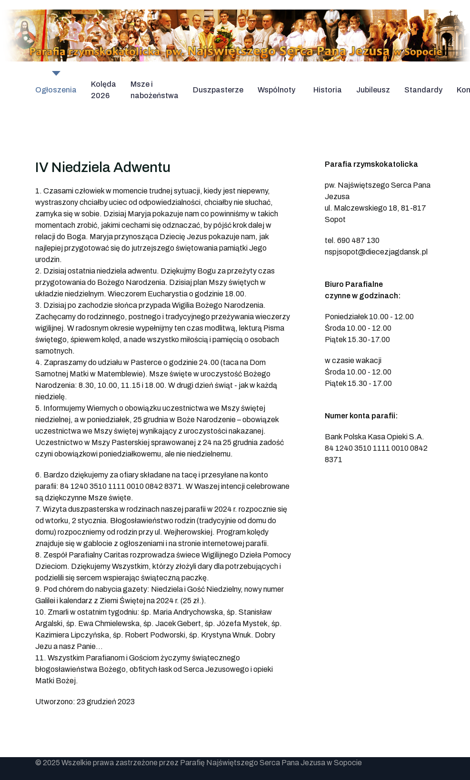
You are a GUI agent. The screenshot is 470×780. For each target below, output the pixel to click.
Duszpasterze (218, 90)
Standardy (423, 90)
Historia (327, 90)
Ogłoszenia (56, 90)
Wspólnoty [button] (276, 90)
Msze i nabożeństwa (154, 90)
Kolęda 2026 (103, 90)
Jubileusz (373, 90)
